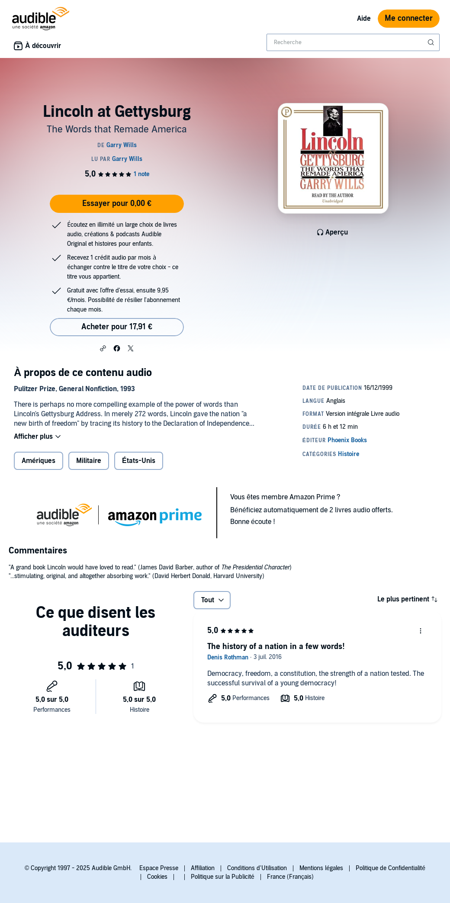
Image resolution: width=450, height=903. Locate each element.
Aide (364, 18)
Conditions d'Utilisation (257, 868)
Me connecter (409, 18)
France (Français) (290, 877)
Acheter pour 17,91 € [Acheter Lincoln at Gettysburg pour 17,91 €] (116, 326)
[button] (103, 348)
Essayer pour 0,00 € (116, 203)
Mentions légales (321, 868)
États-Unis (138, 460)
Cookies (157, 877)
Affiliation (203, 868)
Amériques (38, 460)
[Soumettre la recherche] (432, 42)
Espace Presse (158, 868)
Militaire (88, 460)
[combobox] (353, 42)
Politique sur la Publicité (222, 877)
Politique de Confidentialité (390, 868)
